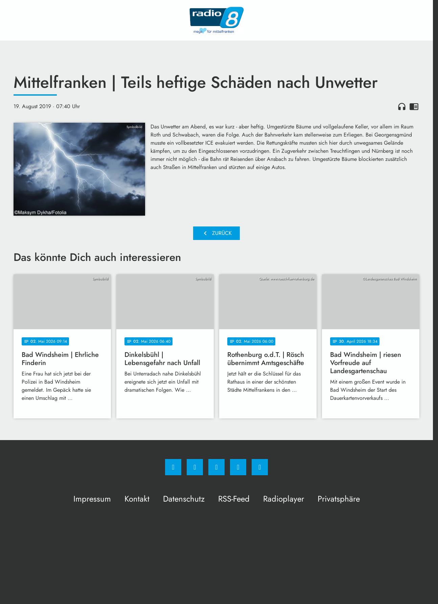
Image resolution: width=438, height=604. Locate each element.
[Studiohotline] (238, 467)
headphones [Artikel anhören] (402, 106)
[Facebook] (173, 467)
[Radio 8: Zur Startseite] (216, 20)
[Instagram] (195, 467)
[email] (260, 467)
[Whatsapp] (216, 467)
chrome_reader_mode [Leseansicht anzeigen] (414, 106)
